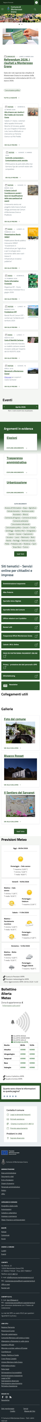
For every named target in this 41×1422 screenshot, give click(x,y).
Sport (34, 544)
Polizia (7, 544)
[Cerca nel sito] (34, 9)
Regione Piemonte (8, 2)
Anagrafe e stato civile (9, 1205)
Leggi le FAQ (5, 1378)
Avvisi (3, 1238)
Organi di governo (7, 1183)
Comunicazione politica (13, 527)
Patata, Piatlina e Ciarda (10, 1355)
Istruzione (9, 537)
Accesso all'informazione (13, 508)
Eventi (3, 1254)
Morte (33, 537)
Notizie (3, 1231)
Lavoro (17, 537)
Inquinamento (28, 534)
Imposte (11, 534)
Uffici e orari (5, 1284)
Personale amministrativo (10, 1187)
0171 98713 (12, 1274)
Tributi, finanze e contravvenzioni (13, 1219)
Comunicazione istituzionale (20, 524)
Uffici (3, 1194)
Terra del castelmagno (9, 1334)
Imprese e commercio (9, 1216)
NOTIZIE (10, 107)
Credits (12, 1411)
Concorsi (25, 527)
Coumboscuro (6, 1351)
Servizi (25, 1408)
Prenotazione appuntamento (11, 1383)
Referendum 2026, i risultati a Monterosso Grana (18, 63)
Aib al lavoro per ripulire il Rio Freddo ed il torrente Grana (14, 115)
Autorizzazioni (6, 1209)
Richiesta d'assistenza (9, 1386)
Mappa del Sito (29, 1411)
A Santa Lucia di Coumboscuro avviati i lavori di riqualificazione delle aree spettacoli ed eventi (13, 195)
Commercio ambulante (20, 521)
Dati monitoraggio (7, 1408)
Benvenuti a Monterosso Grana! (13, 372)
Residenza (27, 544)
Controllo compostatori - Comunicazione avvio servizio (16, 159)
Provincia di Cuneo (8, 1330)
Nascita (8, 540)
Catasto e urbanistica (9, 1212)
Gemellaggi (9, 531)
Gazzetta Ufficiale (7, 1344)
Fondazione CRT (10, 312)
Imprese (18, 534)
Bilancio (25, 514)
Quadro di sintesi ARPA (12, 1079)
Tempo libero (17, 547)
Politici (3, 1190)
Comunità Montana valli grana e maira (15, 1337)
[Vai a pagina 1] (19, 24)
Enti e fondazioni (7, 1180)
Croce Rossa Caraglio (8, 1358)
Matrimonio (25, 537)
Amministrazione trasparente (12, 1375)
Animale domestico (13, 511)
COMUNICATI (11, 56)
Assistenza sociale (28, 511)
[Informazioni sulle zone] (11, 1005)
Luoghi (3, 1250)
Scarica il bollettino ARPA (13, 1076)
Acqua (25, 508)
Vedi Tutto (20, 831)
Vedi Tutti (20, 554)
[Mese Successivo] (37, 407)
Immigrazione (31, 531)
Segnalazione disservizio (10, 1380)
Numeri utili (5, 1288)
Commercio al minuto (29, 517)
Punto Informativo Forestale (11, 282)
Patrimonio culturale (28, 540)
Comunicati (5, 1235)
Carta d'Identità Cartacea (13, 340)
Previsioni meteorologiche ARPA (16, 979)
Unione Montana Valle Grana (11, 1362)
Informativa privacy (8, 1365)
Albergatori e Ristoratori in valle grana (15, 1341)
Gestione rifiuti (20, 531)
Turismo (25, 547)
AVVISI (10, 229)
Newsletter (5, 1400)
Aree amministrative (8, 1173)
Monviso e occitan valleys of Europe (14, 1348)
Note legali (5, 1369)
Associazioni (17, 514)
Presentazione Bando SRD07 (12, 235)
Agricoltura (32, 508)
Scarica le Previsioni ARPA (13, 976)
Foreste (32, 527)
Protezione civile (16, 544)
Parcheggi (16, 540)
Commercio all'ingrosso (12, 517)
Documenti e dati (7, 1176)
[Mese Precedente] (4, 407)
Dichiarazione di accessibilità (11, 1372)
